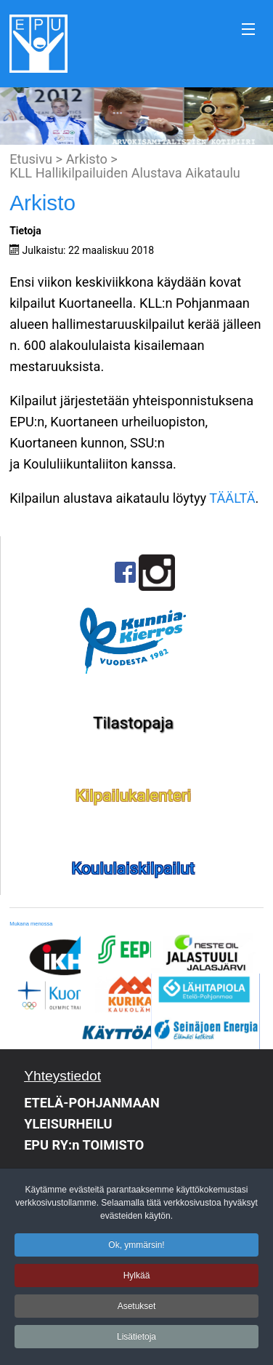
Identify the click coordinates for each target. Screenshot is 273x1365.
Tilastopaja (133, 723)
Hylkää (136, 1280)
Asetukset (137, 1310)
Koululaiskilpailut (133, 868)
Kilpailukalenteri (133, 795)
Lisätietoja (136, 1341)
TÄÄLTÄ (232, 498)
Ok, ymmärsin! (136, 1249)
